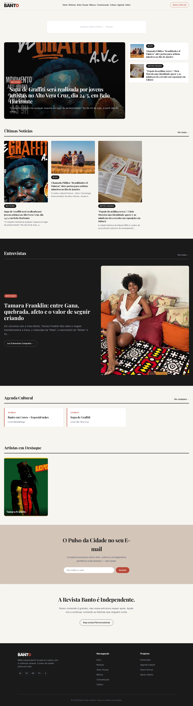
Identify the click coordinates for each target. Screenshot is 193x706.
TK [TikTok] (26, 673)
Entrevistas (145, 660)
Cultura (113, 5)
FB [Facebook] (33, 673)
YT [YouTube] (39, 673)
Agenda (120, 5)
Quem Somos (146, 670)
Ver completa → (181, 399)
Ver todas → (183, 132)
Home (65, 5)
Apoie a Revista (179, 5)
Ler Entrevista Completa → (20, 343)
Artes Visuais (82, 5)
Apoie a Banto (146, 674)
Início (99, 660)
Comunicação (103, 5)
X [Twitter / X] (45, 673)
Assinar (122, 570)
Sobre (127, 5)
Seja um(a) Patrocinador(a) (96, 622)
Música (92, 5)
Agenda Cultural (147, 665)
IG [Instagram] (20, 673)
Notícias (72, 5)
